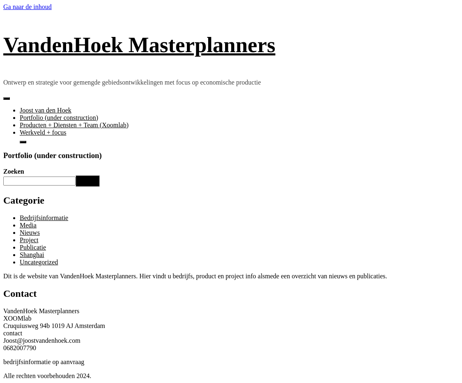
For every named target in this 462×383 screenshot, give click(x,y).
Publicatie (33, 247)
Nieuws (30, 232)
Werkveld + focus (43, 132)
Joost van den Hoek (45, 110)
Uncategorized (39, 262)
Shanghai (32, 254)
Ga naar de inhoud (27, 6)
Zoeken (13, 171)
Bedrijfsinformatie (44, 217)
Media (28, 225)
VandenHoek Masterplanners (139, 45)
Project (29, 239)
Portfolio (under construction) (59, 117)
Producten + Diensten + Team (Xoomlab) (74, 125)
